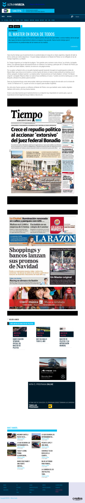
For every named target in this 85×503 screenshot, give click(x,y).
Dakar (30, 485)
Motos (43, 485)
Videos (4, 487)
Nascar (37, 20)
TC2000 (17, 20)
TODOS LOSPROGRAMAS (33, 406)
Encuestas (5, 490)
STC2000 (18, 487)
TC (2, 20)
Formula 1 (26, 20)
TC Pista (6, 20)
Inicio (3, 16)
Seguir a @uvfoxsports (37, 4)
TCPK (10, 20)
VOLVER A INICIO (14, 319)
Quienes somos (59, 485)
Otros (53, 20)
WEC (49, 20)
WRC (46, 20)
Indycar (32, 20)
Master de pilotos (33, 487)
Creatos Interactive (78, 499)
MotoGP (42, 20)
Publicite (58, 487)
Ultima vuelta (15, 5)
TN (13, 20)
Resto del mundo (46, 487)
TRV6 (21, 20)
